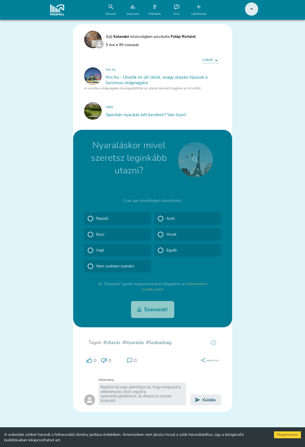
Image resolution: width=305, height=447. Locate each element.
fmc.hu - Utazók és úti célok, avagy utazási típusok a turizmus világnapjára (156, 80)
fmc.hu (111, 69)
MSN (109, 107)
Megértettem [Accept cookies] (287, 434)
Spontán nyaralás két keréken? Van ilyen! (146, 115)
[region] (213, 342)
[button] (251, 14)
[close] (195, 159)
